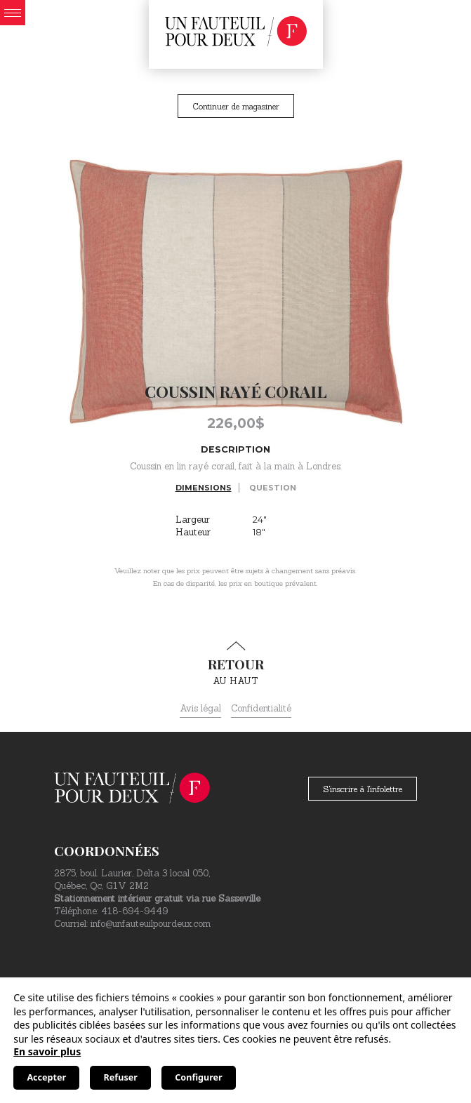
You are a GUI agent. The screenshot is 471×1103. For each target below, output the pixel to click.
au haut (235, 663)
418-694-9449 (134, 911)
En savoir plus (47, 1051)
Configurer (198, 1077)
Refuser (121, 1077)
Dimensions (203, 488)
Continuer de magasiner (235, 106)
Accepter (46, 1077)
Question (272, 488)
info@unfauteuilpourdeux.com (151, 924)
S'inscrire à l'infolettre (362, 789)
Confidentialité (261, 708)
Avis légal (200, 708)
